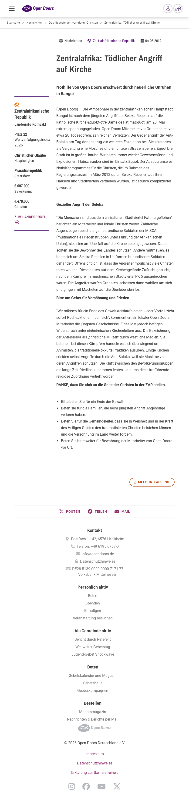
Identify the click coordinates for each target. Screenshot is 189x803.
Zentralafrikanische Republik (114, 40)
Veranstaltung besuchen (93, 618)
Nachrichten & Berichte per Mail (92, 719)
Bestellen (92, 703)
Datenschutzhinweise (97, 561)
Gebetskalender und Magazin (93, 675)
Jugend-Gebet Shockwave (92, 654)
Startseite (13, 23)
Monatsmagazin (92, 712)
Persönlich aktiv (93, 587)
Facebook (86, 786)
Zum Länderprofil (30, 216)
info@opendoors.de (98, 554)
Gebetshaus (92, 683)
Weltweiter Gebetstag (92, 647)
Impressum (94, 754)
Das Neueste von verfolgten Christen (73, 23)
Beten (92, 595)
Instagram (72, 786)
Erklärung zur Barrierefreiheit (94, 772)
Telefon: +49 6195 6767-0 (98, 546)
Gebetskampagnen (92, 690)
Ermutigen (92, 610)
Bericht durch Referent (92, 639)
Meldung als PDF (154, 482)
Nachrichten (35, 23)
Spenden (92, 603)
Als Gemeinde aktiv (92, 630)
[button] (69, 511)
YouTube (101, 786)
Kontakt (94, 530)
